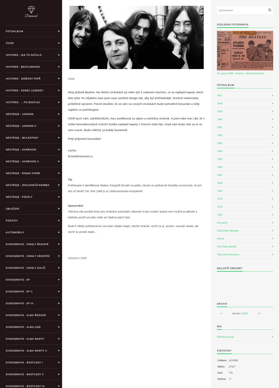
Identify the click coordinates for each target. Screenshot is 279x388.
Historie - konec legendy (25, 90)
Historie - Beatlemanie (23, 66)
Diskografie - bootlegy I (24, 362)
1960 (219, 119)
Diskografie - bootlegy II (25, 374)
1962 (219, 135)
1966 (219, 167)
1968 (219, 183)
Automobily (15, 232)
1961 (219, 127)
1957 (219, 95)
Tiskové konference (228, 254)
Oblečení (12, 208)
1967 (219, 175)
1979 (219, 206)
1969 (219, 191)
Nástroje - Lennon (20, 114)
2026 (245, 313)
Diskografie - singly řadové (27, 244)
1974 (219, 198)
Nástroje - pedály (19, 197)
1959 (219, 111)
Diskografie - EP (18, 279)
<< (221, 313)
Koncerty (222, 222)
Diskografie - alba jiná (23, 327)
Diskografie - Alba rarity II (26, 350)
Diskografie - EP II (19, 291)
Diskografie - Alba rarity (25, 338)
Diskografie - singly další (25, 268)
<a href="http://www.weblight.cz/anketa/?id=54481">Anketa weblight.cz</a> (245, 284)
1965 (219, 159)
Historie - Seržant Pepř (23, 78)
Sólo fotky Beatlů (227, 246)
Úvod (10, 43)
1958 (219, 103)
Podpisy (12, 220)
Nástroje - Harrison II (22, 161)
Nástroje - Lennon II (21, 126)
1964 (219, 151)
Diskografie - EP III (20, 303)
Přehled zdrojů (225, 337)
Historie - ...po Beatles (23, 102)
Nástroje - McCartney (22, 137)
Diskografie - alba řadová (26, 315)
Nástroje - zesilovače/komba (27, 185)
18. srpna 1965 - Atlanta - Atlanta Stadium (240, 73)
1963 (219, 143)
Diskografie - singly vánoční (28, 256)
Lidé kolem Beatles (227, 230)
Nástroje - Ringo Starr (23, 173)
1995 (219, 214)
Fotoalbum (14, 31)
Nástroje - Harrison (21, 149)
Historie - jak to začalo (24, 55)
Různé (220, 238)
